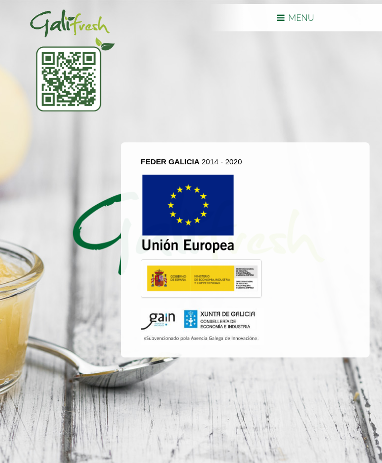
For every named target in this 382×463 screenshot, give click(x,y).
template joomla (3, 414)
